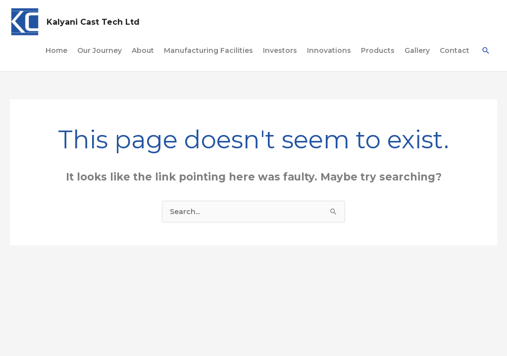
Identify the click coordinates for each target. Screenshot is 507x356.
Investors (280, 50)
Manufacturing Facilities (208, 50)
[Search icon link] (485, 50)
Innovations (329, 50)
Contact (454, 50)
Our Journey (99, 50)
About (143, 50)
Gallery (417, 50)
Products (378, 50)
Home (56, 50)
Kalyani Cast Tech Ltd (93, 22)
